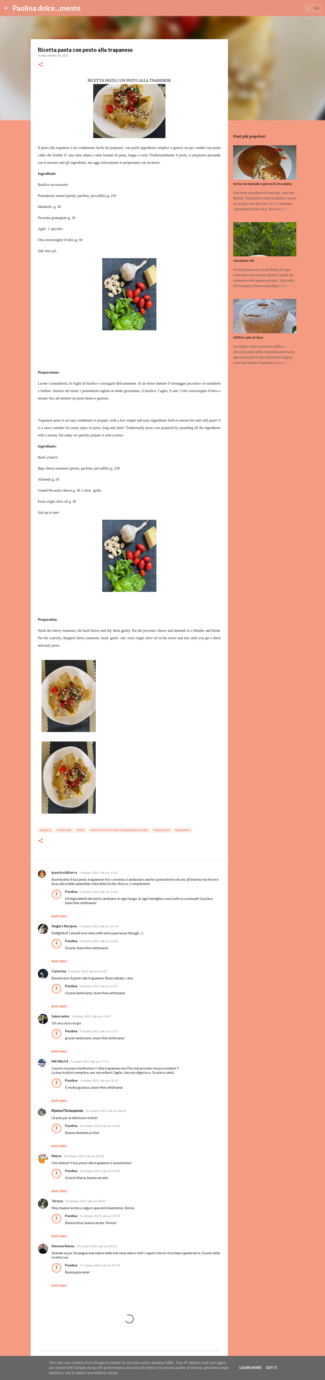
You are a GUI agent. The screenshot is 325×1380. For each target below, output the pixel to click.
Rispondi (59, 916)
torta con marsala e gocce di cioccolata (262, 184)
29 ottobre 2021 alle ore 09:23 (96, 1246)
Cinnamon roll (243, 260)
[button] (40, 65)
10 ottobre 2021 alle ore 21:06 (99, 1171)
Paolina (71, 891)
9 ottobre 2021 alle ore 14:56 (98, 892)
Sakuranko (60, 1016)
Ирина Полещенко (67, 1110)
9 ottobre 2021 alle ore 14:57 (98, 986)
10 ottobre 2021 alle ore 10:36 (99, 1126)
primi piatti (182, 830)
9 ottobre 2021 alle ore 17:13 (89, 1061)
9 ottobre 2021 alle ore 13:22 (98, 872)
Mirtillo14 (59, 1061)
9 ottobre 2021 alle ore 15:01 (90, 1016)
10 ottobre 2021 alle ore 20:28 (83, 1156)
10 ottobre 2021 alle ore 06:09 (105, 1111)
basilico (45, 830)
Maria (56, 1156)
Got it (271, 1368)
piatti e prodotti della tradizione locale (119, 830)
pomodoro (161, 830)
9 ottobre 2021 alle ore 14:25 (87, 971)
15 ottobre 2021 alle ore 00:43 (85, 1201)
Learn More (250, 1368)
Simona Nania (62, 1246)
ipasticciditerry (64, 872)
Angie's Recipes (64, 926)
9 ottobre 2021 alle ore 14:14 (98, 926)
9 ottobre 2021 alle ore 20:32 (98, 1080)
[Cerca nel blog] (297, 8)
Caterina (58, 971)
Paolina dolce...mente (47, 8)
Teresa (57, 1201)
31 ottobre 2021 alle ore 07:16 (99, 1265)
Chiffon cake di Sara (248, 337)
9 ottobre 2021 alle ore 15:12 (98, 1031)
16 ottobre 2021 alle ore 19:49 (99, 1216)
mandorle (64, 830)
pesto (81, 830)
